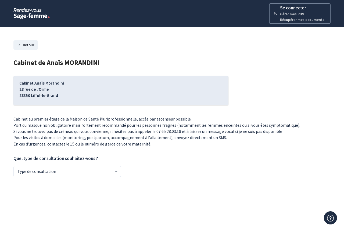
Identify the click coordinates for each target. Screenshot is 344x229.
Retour (25, 44)
